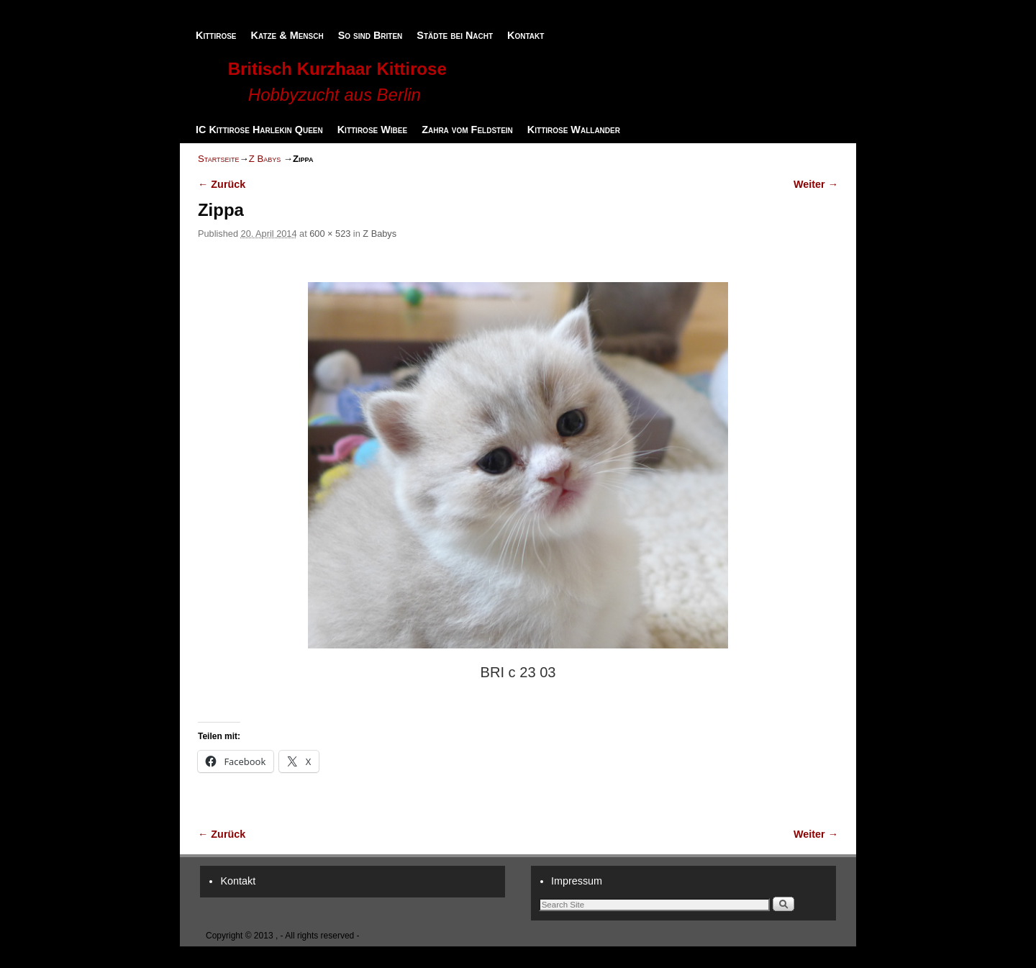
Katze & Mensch (287, 35)
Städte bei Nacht (455, 35)
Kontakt (525, 35)
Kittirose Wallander (573, 129)
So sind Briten (370, 35)
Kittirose (216, 35)
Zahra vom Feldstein (467, 129)
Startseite (218, 158)
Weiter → (816, 184)
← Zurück (221, 184)
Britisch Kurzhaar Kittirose (337, 68)
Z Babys (265, 158)
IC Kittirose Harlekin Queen (259, 129)
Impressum (576, 881)
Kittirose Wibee (372, 129)
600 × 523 (329, 233)
